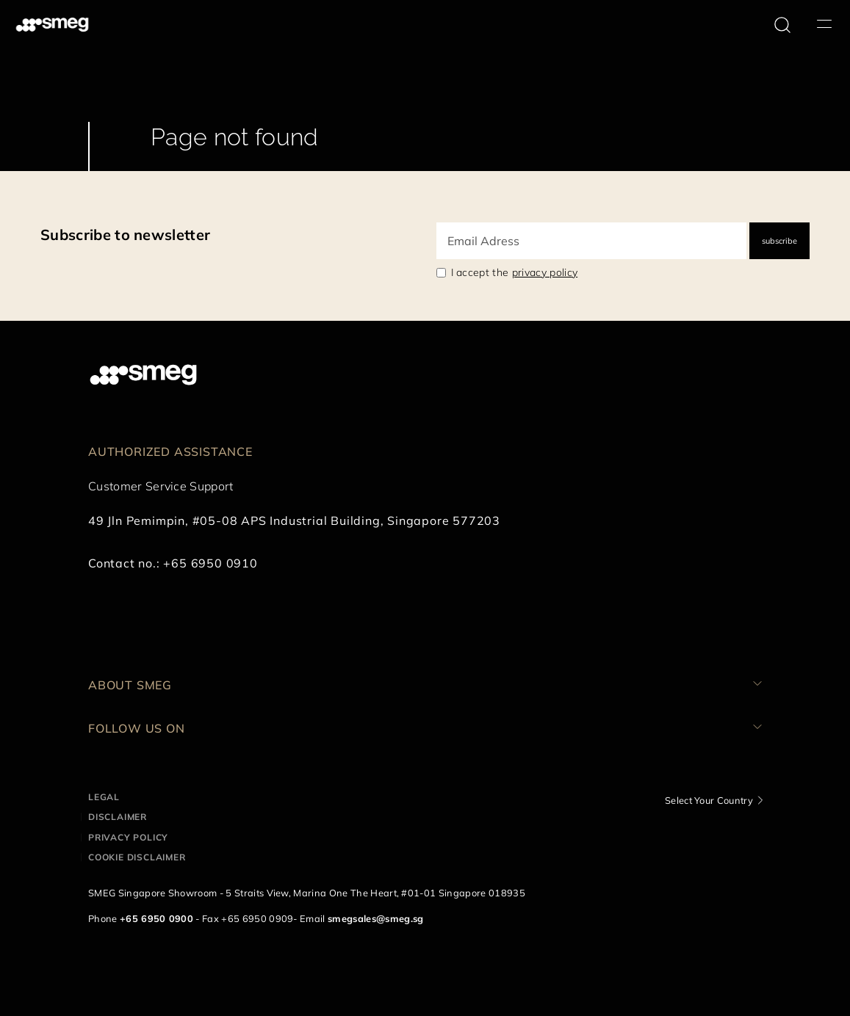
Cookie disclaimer (137, 857)
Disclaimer (117, 816)
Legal (104, 796)
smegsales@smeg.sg (375, 918)
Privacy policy (128, 837)
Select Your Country (709, 800)
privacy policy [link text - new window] (544, 272)
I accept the (514, 272)
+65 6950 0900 (156, 918)
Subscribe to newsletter (125, 234)
